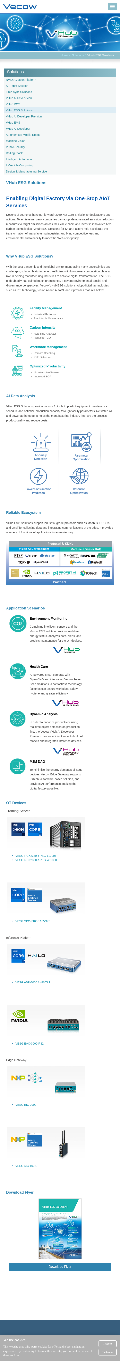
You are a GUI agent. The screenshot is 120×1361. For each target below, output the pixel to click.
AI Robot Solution (17, 85)
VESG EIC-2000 (25, 1104)
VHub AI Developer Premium (24, 116)
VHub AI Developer (18, 128)
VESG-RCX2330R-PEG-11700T (36, 855)
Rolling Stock (14, 153)
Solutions (78, 55)
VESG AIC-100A (25, 1166)
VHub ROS (13, 104)
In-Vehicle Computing (19, 165)
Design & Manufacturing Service (26, 171)
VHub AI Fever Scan (19, 98)
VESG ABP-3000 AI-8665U (32, 982)
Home (64, 55)
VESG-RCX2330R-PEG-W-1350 (36, 860)
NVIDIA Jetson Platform (21, 79)
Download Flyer (60, 1266)
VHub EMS (13, 122)
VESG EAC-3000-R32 (29, 1043)
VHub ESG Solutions (19, 110)
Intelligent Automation (19, 159)
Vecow (20, 6)
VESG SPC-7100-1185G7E (32, 921)
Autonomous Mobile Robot (23, 134)
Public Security (15, 147)
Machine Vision (15, 141)
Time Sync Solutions (19, 92)
